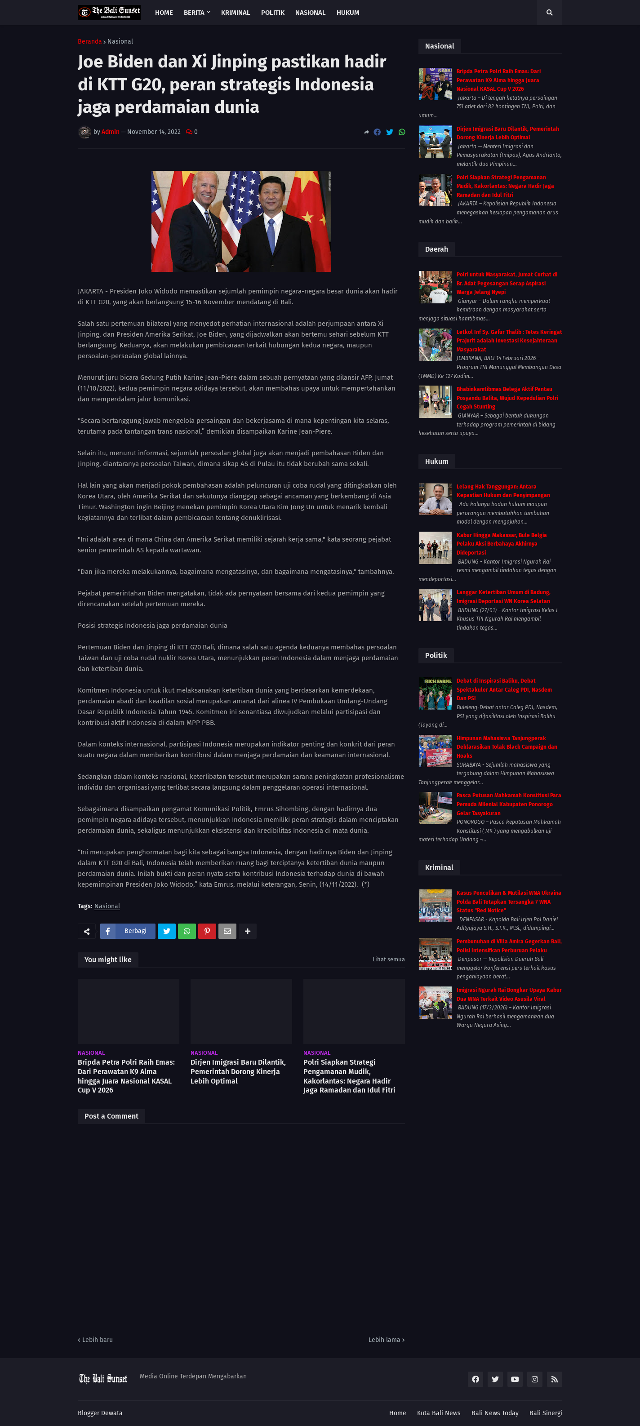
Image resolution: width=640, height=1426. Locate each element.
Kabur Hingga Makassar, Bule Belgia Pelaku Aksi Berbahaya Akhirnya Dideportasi (502, 544)
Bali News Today (495, 1413)
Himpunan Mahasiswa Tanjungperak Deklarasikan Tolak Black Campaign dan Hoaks (507, 747)
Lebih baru (97, 1340)
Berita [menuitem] (194, 13)
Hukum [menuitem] (348, 13)
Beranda (90, 42)
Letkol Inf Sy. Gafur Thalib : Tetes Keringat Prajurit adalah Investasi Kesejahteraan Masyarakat (509, 341)
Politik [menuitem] (272, 13)
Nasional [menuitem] (310, 13)
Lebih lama (384, 1340)
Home (397, 1413)
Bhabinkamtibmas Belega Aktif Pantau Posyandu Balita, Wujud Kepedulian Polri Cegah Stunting (507, 398)
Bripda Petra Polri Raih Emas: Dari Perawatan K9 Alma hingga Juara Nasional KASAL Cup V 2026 (126, 1076)
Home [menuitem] (164, 13)
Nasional (120, 42)
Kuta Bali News (439, 1413)
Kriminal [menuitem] (235, 13)
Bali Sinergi (545, 1413)
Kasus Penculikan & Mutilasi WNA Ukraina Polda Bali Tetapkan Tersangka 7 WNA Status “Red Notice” (509, 902)
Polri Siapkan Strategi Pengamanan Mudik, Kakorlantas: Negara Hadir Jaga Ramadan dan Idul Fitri (349, 1076)
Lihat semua (389, 959)
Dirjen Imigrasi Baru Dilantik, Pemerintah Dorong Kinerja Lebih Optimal (238, 1071)
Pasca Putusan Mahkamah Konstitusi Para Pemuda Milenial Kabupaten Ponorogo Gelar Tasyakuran (509, 804)
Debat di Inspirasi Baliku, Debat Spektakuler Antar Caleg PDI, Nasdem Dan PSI (504, 690)
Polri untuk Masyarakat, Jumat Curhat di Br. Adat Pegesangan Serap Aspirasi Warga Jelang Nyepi (507, 283)
